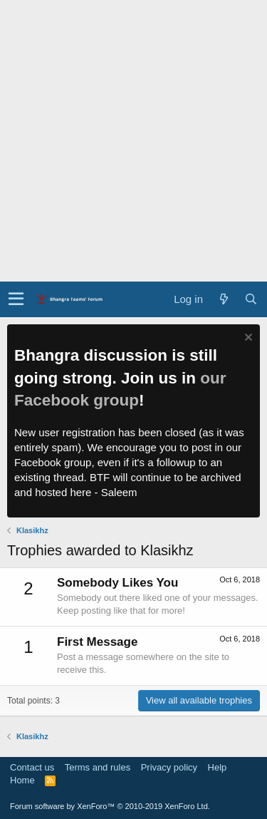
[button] (16, 299)
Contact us (32, 767)
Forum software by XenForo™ (110, 806)
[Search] (250, 299)
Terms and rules (97, 767)
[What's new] (223, 299)
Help (217, 767)
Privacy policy (169, 767)
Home (22, 780)
